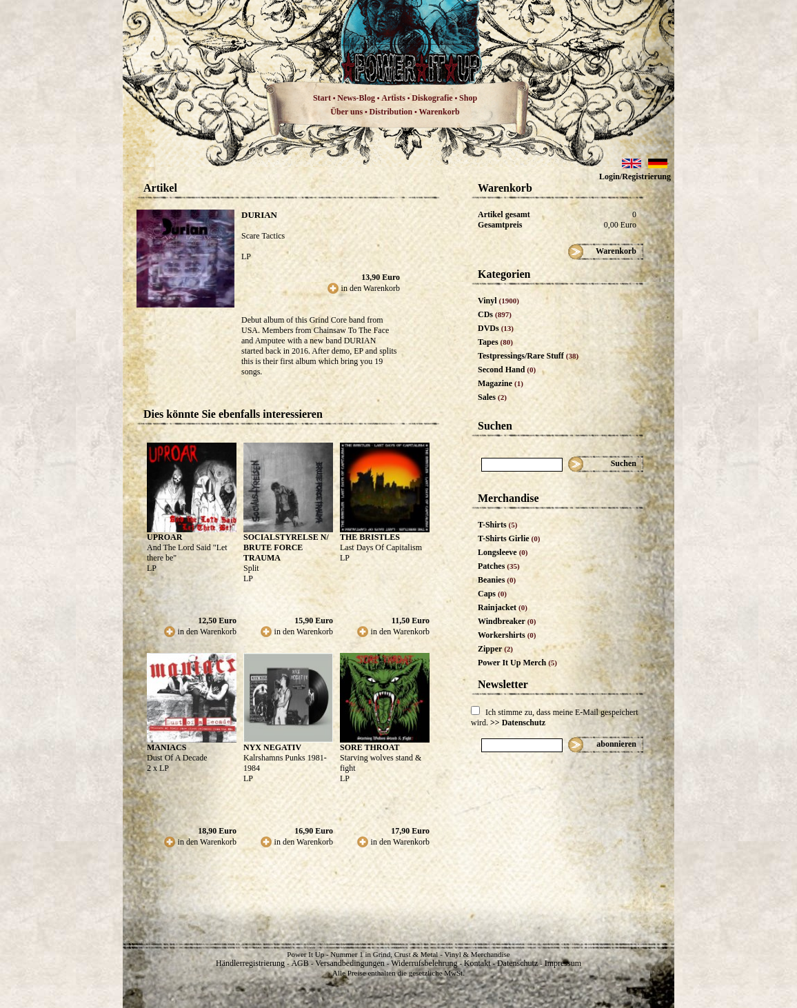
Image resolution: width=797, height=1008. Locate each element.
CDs (495, 314)
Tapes (495, 342)
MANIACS (166, 747)
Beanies (497, 580)
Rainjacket (502, 607)
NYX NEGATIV (272, 747)
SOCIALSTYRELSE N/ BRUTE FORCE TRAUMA (286, 547)
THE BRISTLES (370, 537)
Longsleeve (503, 552)
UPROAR (164, 537)
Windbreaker (507, 621)
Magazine (500, 383)
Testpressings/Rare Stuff (528, 356)
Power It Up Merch (517, 662)
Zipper (495, 649)
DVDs (496, 328)
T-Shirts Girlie (509, 538)
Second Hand (507, 369)
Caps (492, 593)
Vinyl (498, 300)
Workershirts (507, 635)
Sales (492, 397)
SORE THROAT (370, 747)
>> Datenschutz (517, 722)
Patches (499, 566)
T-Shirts (497, 525)
